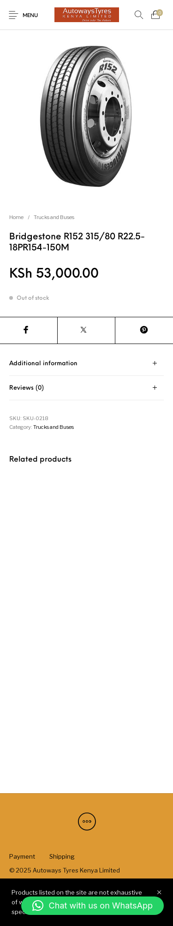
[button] (92, 905)
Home (16, 217)
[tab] (86, 363)
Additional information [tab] (43, 364)
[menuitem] (22, 856)
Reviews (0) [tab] (26, 388)
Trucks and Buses (54, 217)
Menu (30, 15)
